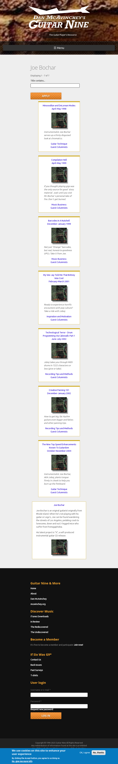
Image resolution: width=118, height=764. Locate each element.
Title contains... (38, 80)
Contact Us (36, 659)
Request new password (42, 709)
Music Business (59, 204)
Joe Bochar (59, 505)
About (33, 593)
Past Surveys (37, 670)
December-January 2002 (59, 393)
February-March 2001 (59, 281)
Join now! (78, 645)
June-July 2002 (59, 339)
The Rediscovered (39, 627)
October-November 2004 (59, 451)
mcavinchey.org (38, 604)
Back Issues (36, 665)
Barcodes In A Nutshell (59, 220)
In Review (35, 621)
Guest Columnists (59, 147)
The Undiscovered (39, 632)
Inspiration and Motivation (59, 316)
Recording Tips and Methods (59, 374)
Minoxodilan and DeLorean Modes (59, 105)
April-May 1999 (59, 163)
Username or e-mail (41, 690)
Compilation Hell (59, 160)
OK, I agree (85, 758)
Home (33, 588)
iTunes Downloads (40, 616)
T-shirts (34, 675)
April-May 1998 (59, 109)
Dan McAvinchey (39, 599)
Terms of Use (48, 751)
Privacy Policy (69, 751)
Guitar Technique (59, 144)
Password (36, 701)
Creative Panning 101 (59, 390)
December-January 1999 (59, 224)
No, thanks (98, 758)
